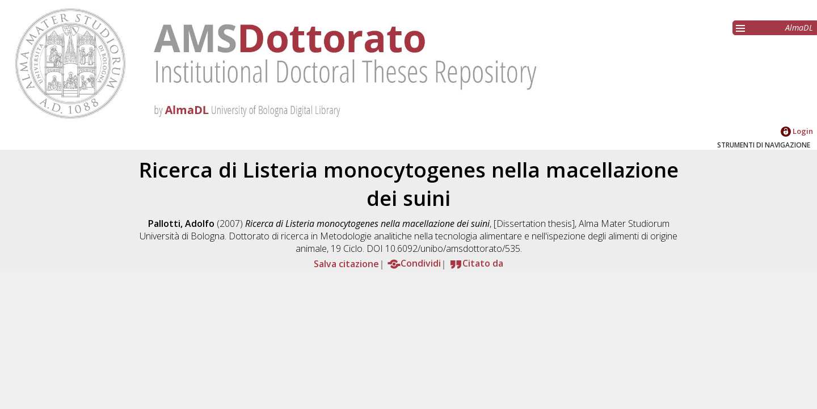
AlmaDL (799, 27)
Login (797, 131)
